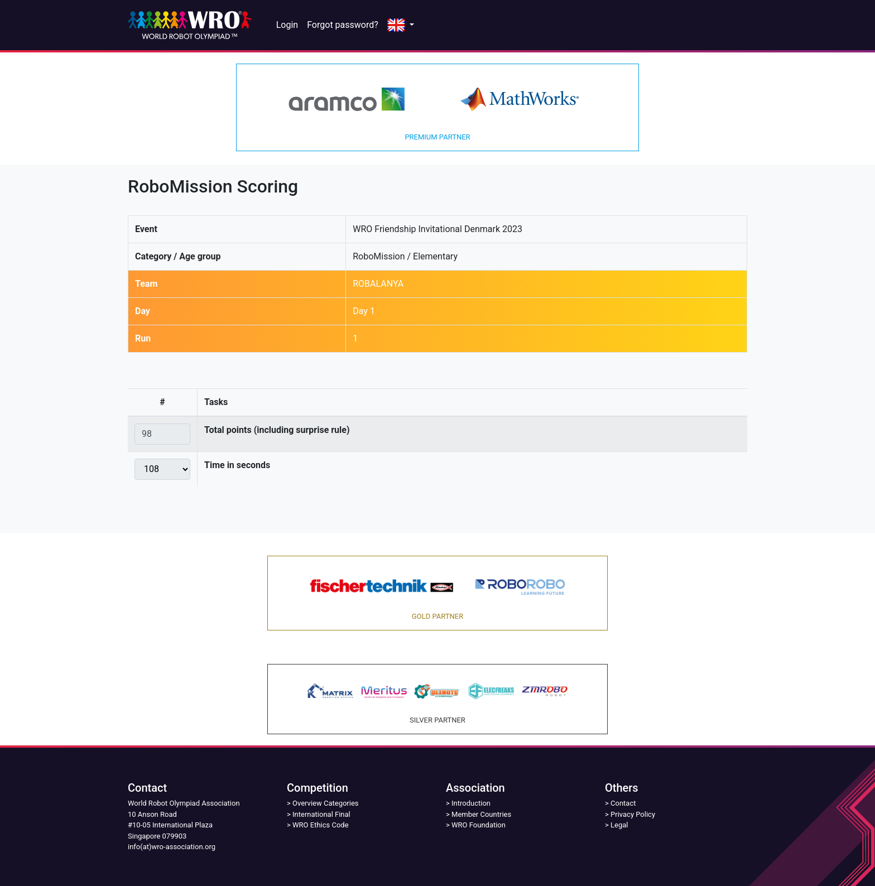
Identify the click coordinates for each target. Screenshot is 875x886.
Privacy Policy (632, 814)
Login (287, 25)
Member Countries (481, 814)
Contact (623, 803)
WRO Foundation (478, 825)
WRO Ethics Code (320, 825)
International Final (321, 814)
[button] (401, 25)
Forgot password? (342, 25)
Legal (619, 825)
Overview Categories (325, 803)
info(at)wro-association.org (171, 846)
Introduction (471, 803)
